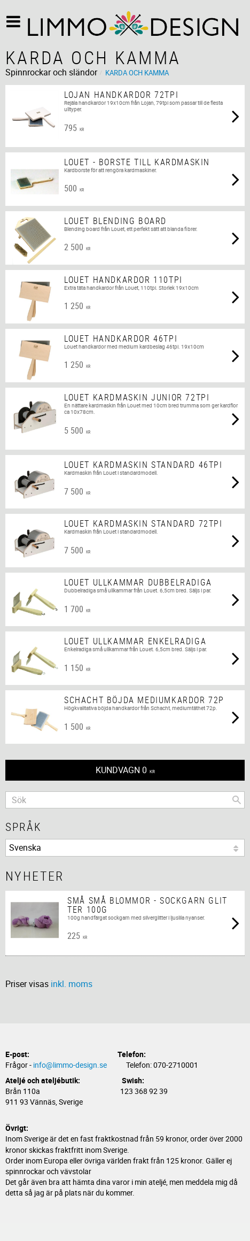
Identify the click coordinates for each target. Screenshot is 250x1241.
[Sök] (237, 800)
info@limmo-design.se (70, 1065)
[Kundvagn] (125, 770)
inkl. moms (71, 984)
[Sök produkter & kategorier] (125, 799)
